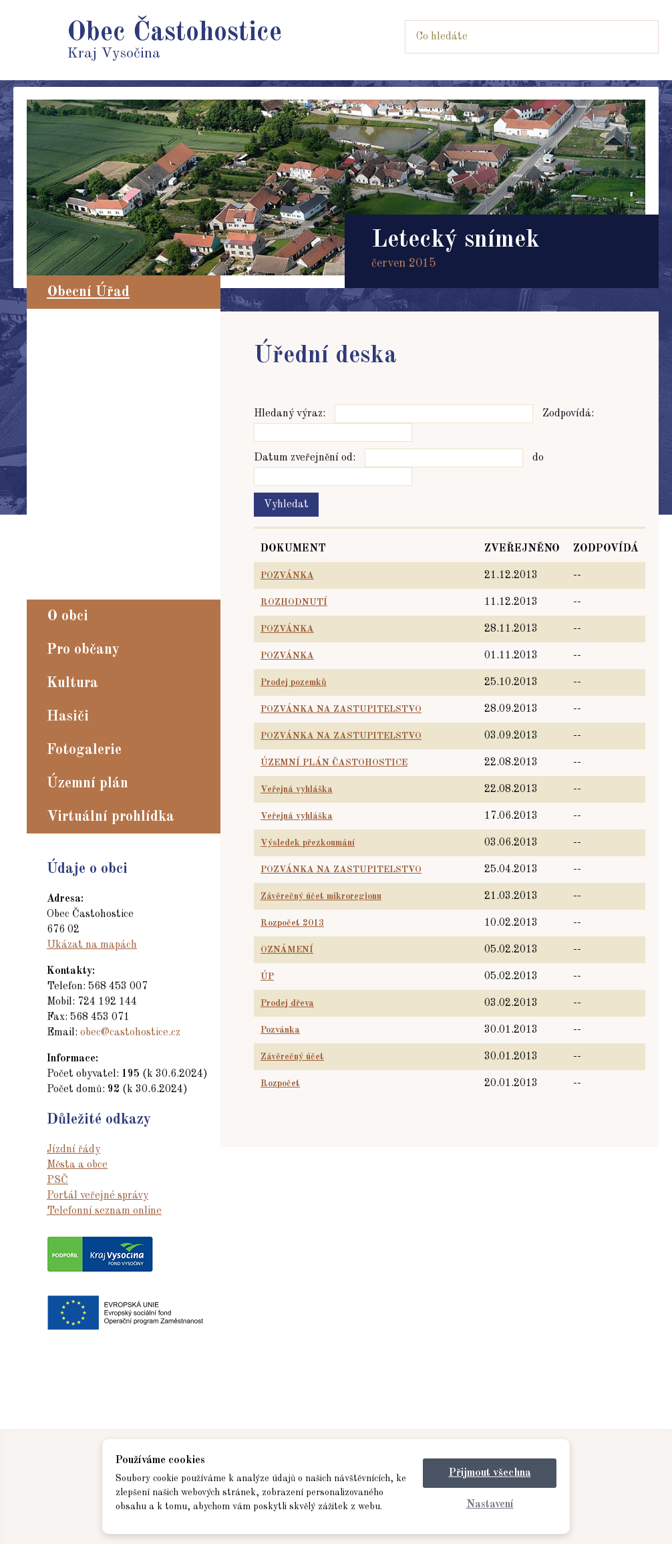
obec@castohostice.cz (130, 1032)
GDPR (68, 562)
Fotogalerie (84, 750)
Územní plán (87, 783)
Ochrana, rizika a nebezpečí (123, 508)
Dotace (69, 526)
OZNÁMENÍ (287, 949)
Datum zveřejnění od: (304, 458)
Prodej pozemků (294, 682)
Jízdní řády (73, 1149)
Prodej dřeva (287, 1003)
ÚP (267, 976)
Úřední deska (84, 382)
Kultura (72, 683)
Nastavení (490, 1504)
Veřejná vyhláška (297, 789)
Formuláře (78, 472)
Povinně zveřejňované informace (134, 364)
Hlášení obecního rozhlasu (119, 418)
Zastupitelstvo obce (101, 346)
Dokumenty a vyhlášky (112, 490)
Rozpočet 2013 (292, 923)
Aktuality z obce (93, 327)
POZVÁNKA (287, 575)
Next (634, 188)
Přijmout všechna (490, 1473)
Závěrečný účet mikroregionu (321, 896)
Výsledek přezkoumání (308, 843)
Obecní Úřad (88, 292)
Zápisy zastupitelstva (106, 400)
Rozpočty (75, 544)
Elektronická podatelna (112, 436)
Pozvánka (280, 1030)
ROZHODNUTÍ (294, 602)
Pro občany (83, 649)
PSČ (57, 1180)
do (538, 458)
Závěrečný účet (292, 1056)
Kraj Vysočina (174, 40)
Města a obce (77, 1165)
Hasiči (68, 716)
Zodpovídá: (568, 413)
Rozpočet (280, 1083)
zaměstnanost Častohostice (122, 580)
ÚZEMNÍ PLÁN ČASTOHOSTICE (334, 762)
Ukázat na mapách (92, 945)
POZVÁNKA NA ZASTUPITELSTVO (341, 709)
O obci (67, 616)
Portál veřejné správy (97, 1195)
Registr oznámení (96, 454)
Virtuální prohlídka (110, 816)
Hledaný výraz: (289, 413)
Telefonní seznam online (104, 1211)
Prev (37, 188)
